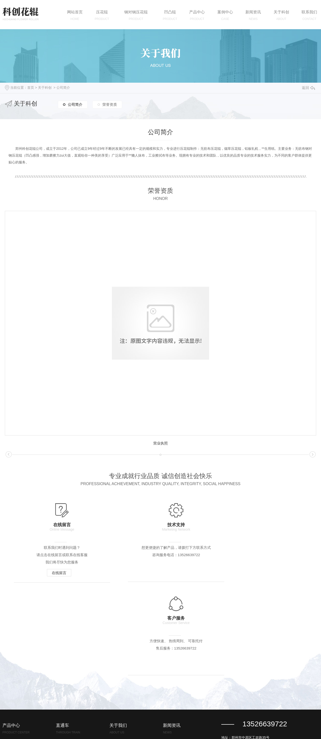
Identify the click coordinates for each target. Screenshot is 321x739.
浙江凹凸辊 (64, 685)
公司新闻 (170, 656)
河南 (231, 729)
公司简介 (63, 87)
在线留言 (55, 573)
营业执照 (160, 443)
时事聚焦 (170, 700)
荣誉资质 (109, 104)
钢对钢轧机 (10, 700)
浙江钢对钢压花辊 (69, 671)
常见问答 (170, 685)
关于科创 (45, 87)
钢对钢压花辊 (12, 671)
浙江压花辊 (64, 656)
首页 (30, 87)
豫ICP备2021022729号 (178, 729)
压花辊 (7, 656)
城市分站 (207, 729)
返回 (308, 88)
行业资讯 (170, 671)
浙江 (222, 729)
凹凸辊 (7, 685)
